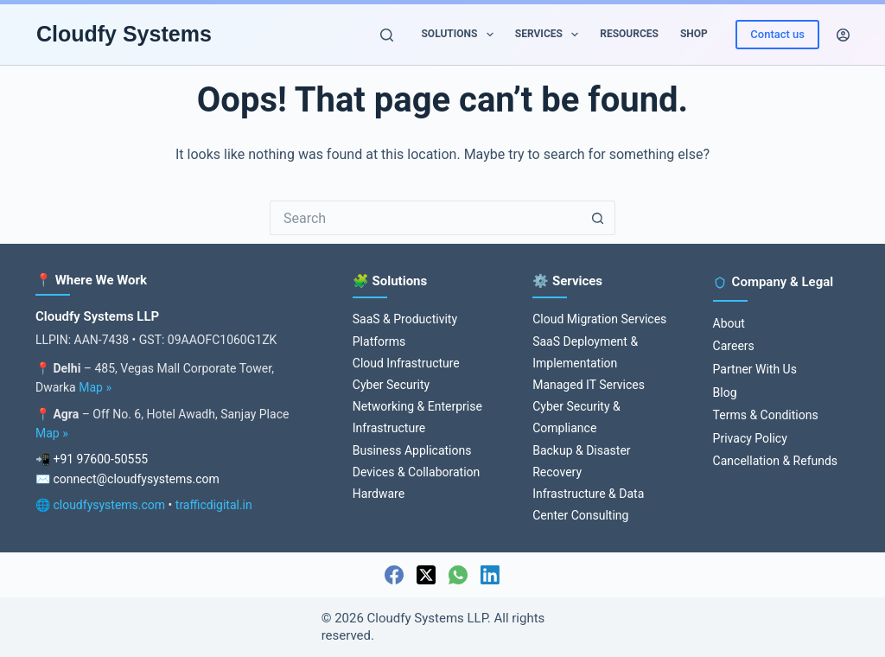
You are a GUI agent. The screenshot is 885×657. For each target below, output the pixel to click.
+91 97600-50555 (100, 459)
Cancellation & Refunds (775, 461)
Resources (629, 34)
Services (550, 34)
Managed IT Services (588, 385)
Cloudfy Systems (124, 34)
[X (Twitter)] (426, 574)
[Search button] (598, 218)
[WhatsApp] (458, 574)
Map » (95, 387)
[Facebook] (394, 574)
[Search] (386, 35)
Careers (733, 346)
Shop (694, 34)
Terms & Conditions (765, 415)
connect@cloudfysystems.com (136, 479)
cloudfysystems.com (109, 505)
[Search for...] (425, 218)
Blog (725, 392)
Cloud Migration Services (599, 319)
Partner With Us (755, 369)
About (729, 323)
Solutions (460, 34)
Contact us (777, 34)
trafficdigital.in (213, 505)
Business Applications (412, 450)
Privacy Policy (750, 438)
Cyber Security (391, 385)
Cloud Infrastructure (406, 363)
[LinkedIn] (490, 574)
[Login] (843, 35)
